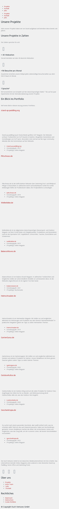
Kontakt (6, 8)
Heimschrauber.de (8, 296)
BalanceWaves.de (8, 251)
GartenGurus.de (7, 337)
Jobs (5, 10)
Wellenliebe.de (7, 202)
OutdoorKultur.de (8, 375)
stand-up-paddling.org (10, 110)
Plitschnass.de (7, 156)
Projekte (7, 6)
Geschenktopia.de (8, 410)
